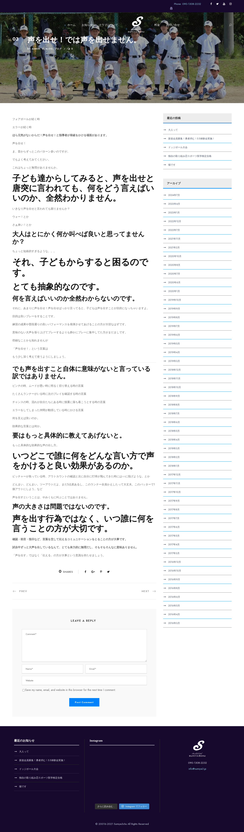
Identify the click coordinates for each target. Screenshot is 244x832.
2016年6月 (174, 597)
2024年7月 (174, 195)
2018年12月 (174, 369)
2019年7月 (174, 326)
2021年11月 (174, 238)
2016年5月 (174, 605)
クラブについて (108, 25)
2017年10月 (174, 492)
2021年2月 (174, 247)
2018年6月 (174, 422)
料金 (157, 25)
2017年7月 (173, 518)
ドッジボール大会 (177, 147)
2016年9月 (174, 579)
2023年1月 (174, 212)
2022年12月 (174, 221)
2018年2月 (174, 457)
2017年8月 (174, 509)
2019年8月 (174, 317)
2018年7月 (174, 413)
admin (36, 48)
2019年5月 (174, 343)
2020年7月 (174, 273)
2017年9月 (174, 500)
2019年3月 (174, 361)
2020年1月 (174, 291)
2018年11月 (174, 378)
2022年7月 (174, 230)
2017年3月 (174, 553)
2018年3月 (174, 448)
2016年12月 (174, 562)
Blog (49, 48)
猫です (171, 164)
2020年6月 (174, 282)
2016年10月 (174, 570)
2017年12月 (174, 474)
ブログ (58, 48)
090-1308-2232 (197, 763)
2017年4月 (174, 544)
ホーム (71, 25)
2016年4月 (174, 614)
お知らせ (87, 25)
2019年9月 (174, 308)
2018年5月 (174, 431)
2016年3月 (174, 623)
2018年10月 (174, 387)
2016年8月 (174, 588)
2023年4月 (174, 204)
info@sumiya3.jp (197, 769)
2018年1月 (173, 466)
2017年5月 (174, 535)
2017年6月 (174, 527)
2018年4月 (174, 439)
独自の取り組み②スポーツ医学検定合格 (189, 156)
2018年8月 (174, 404)
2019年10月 (174, 300)
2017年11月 (174, 483)
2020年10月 (174, 256)
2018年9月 (174, 396)
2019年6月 (174, 335)
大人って (173, 130)
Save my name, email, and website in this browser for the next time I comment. (70, 690)
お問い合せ (173, 25)
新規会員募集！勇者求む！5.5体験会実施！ (191, 138)
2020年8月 (174, 265)
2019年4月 (174, 352)
